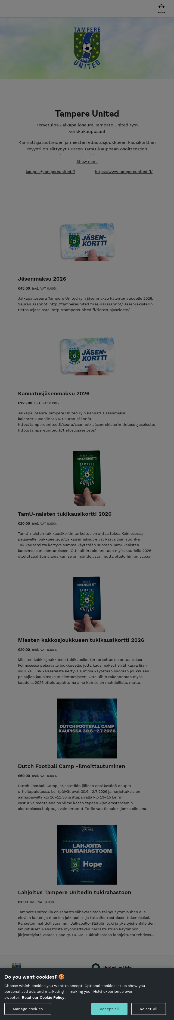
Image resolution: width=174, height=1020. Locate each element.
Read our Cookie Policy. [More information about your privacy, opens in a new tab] (44, 1003)
